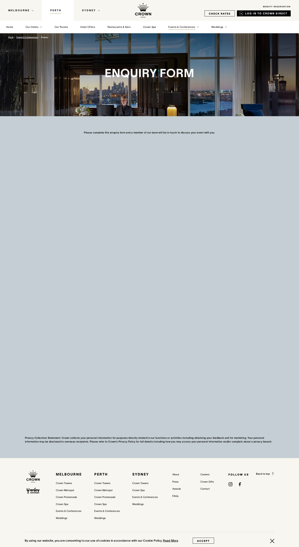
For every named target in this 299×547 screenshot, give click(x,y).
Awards (176, 488)
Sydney (140, 474)
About (175, 474)
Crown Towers (64, 483)
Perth (10, 37)
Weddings (61, 518)
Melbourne (69, 474)
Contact (205, 488)
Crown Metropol (65, 490)
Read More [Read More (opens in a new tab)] (170, 540)
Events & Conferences (27, 37)
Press (175, 481)
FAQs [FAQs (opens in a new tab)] (175, 496)
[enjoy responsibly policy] (33, 490)
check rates (219, 13)
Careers (205, 474)
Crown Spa (62, 504)
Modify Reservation (277, 7)
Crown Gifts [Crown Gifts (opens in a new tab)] (207, 481)
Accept (203, 541)
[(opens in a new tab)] (230, 484)
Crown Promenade (66, 497)
